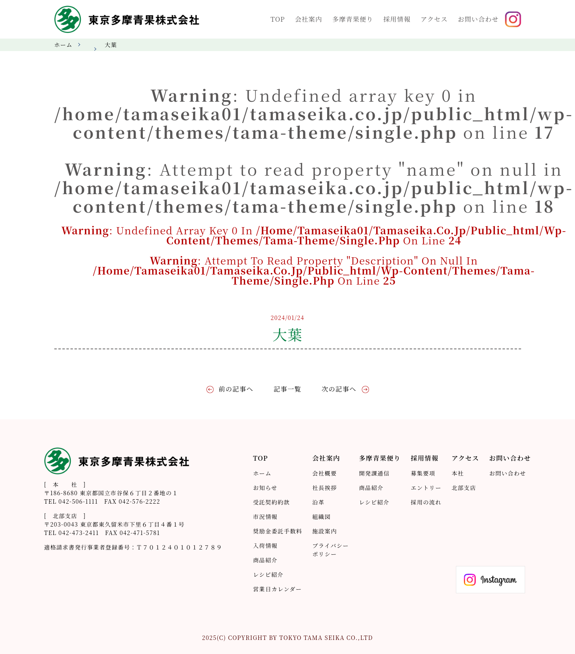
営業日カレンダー (277, 589)
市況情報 (265, 517)
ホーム (63, 45)
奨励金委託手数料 (277, 531)
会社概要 (324, 473)
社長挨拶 (324, 488)
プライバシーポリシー (330, 549)
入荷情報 (265, 545)
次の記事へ (339, 389)
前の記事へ (235, 389)
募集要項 (423, 473)
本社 (457, 473)
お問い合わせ (507, 473)
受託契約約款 (271, 502)
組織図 (321, 517)
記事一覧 (287, 389)
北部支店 (463, 488)
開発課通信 (374, 473)
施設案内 (324, 531)
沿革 (318, 502)
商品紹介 (265, 560)
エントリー (426, 488)
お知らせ (265, 488)
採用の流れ (426, 502)
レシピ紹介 (268, 574)
